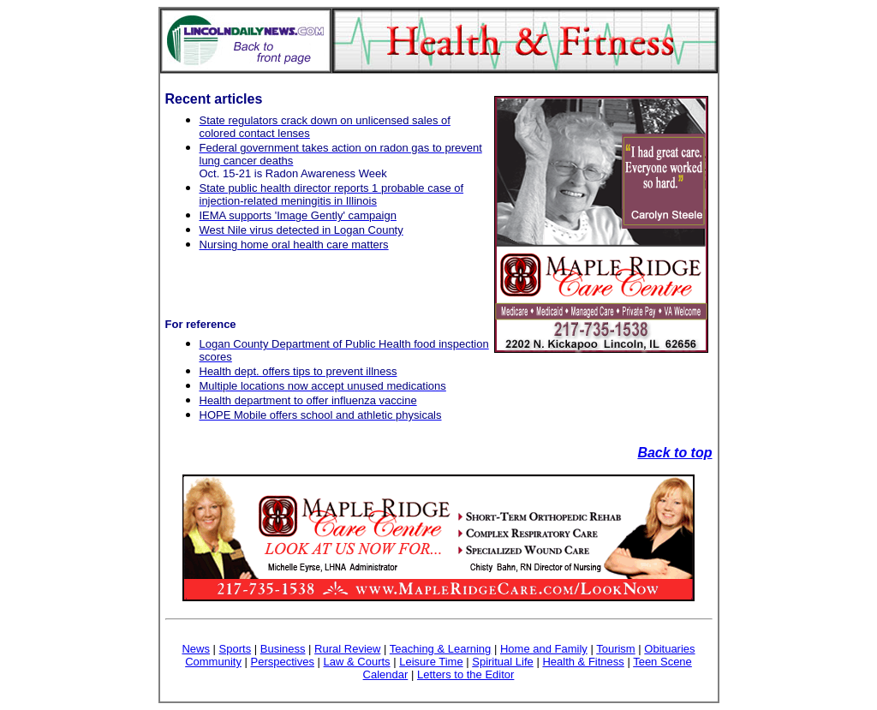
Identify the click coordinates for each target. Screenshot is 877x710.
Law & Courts (357, 661)
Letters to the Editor (465, 674)
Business (283, 648)
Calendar (386, 674)
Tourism (615, 648)
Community (213, 661)
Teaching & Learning (441, 648)
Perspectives (282, 661)
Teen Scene (662, 661)
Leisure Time (430, 661)
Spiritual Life (503, 661)
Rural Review (347, 648)
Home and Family (544, 648)
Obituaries (669, 648)
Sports (235, 648)
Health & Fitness (582, 661)
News (196, 648)
